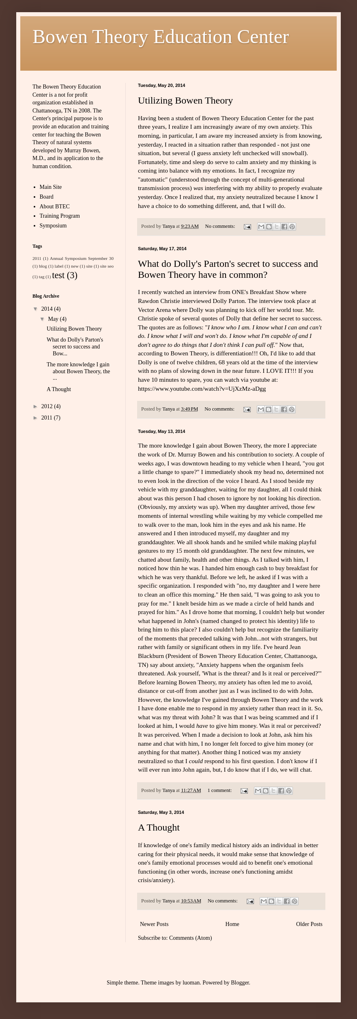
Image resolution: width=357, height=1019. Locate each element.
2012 (47, 406)
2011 (36, 258)
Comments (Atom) (190, 938)
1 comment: (220, 790)
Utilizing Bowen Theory (185, 100)
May (54, 319)
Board (47, 197)
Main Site (51, 187)
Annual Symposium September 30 (82, 258)
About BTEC (55, 206)
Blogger (240, 983)
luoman (191, 983)
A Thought (159, 827)
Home (232, 924)
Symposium (53, 226)
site (89, 266)
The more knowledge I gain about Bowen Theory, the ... (78, 371)
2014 (47, 309)
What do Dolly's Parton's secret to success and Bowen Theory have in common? (228, 269)
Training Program (60, 216)
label (59, 266)
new (75, 266)
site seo (107, 266)
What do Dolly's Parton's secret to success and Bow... (75, 347)
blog (43, 266)
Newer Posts (154, 924)
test (58, 275)
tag (42, 276)
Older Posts (309, 924)
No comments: (221, 226)
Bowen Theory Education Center (160, 36)
